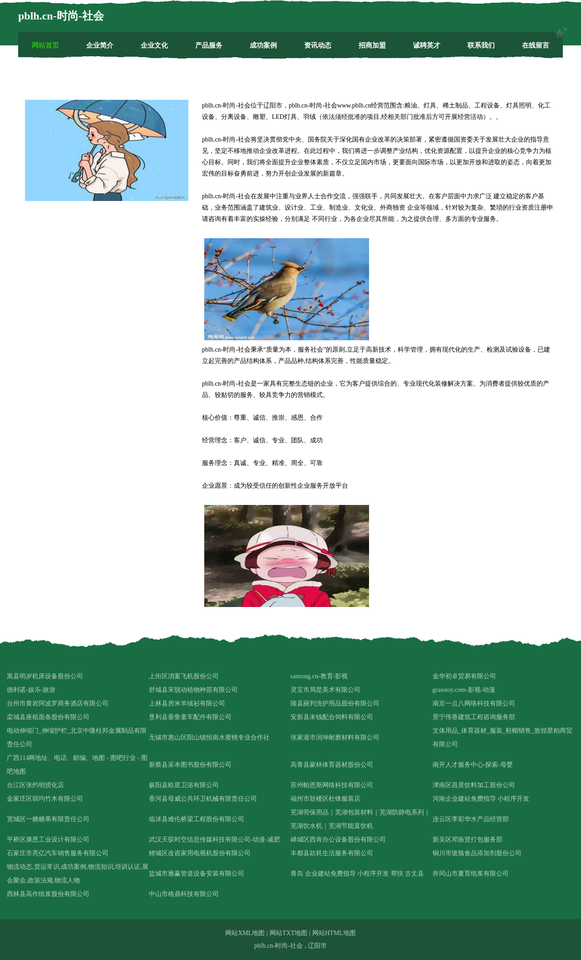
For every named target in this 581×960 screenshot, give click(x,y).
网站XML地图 (245, 933)
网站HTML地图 (334, 933)
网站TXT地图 (288, 933)
